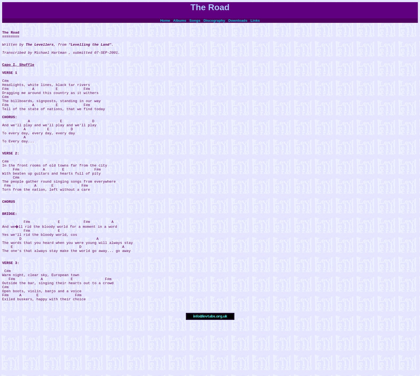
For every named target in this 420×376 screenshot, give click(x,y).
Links (255, 21)
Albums (179, 21)
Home (165, 21)
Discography (214, 21)
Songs (194, 21)
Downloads (237, 21)
